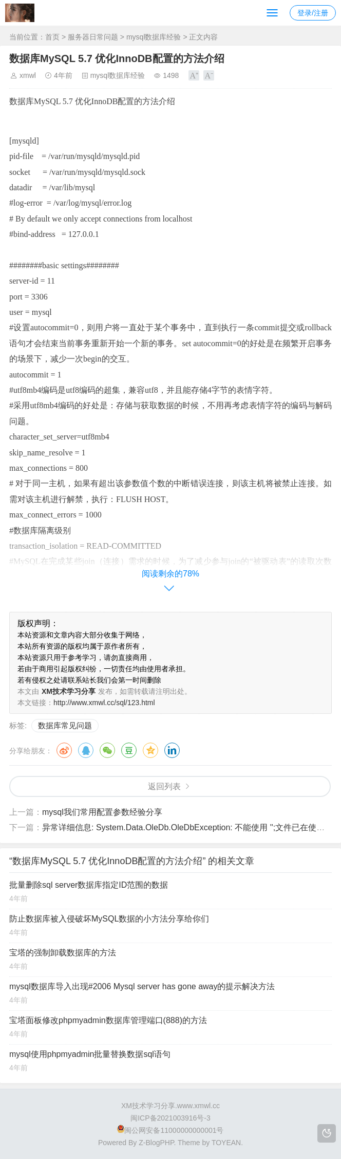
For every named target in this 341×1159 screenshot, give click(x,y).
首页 (52, 37)
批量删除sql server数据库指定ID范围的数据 (88, 885)
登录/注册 (312, 13)
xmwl (28, 75)
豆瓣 (129, 750)
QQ (85, 750)
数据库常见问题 (65, 725)
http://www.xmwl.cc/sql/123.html (104, 702)
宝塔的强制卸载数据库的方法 (62, 952)
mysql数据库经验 (153, 37)
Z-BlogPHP (156, 1142)
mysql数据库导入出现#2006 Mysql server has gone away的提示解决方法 (142, 986)
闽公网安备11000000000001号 (170, 1130)
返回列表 (164, 786)
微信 (107, 750)
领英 (172, 750)
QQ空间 (150, 750)
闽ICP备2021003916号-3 (170, 1118)
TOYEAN (226, 1142)
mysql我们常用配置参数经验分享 (102, 812)
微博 (64, 750)
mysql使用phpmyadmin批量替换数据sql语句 (89, 1054)
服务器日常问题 (93, 37)
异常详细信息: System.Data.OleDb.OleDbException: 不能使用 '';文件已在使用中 (187, 827)
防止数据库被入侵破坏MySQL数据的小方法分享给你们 (109, 918)
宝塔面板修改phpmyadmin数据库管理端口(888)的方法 (108, 1020)
